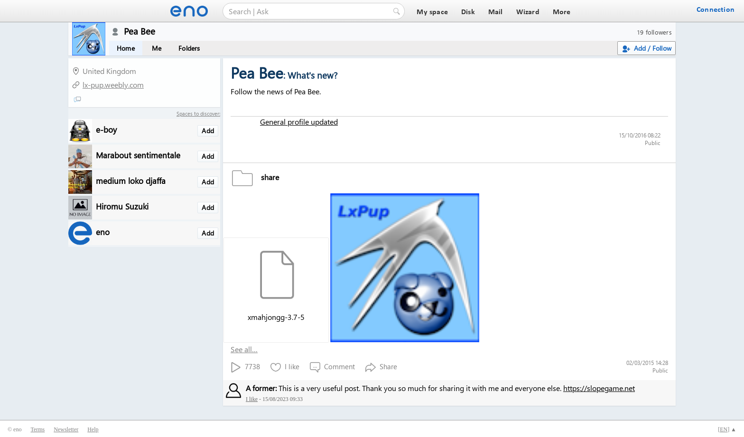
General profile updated (299, 122)
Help (92, 429)
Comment (332, 367)
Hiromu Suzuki (122, 205)
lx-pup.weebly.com (113, 85)
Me (156, 48)
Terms (37, 429)
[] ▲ (727, 429)
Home (126, 48)
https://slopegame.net (599, 388)
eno (103, 231)
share (255, 177)
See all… (244, 349)
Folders (189, 48)
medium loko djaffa (131, 180)
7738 (245, 367)
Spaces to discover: (198, 113)
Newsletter (66, 429)
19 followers (654, 32)
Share (381, 367)
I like (284, 367)
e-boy (106, 129)
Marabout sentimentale (138, 154)
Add (208, 130)
